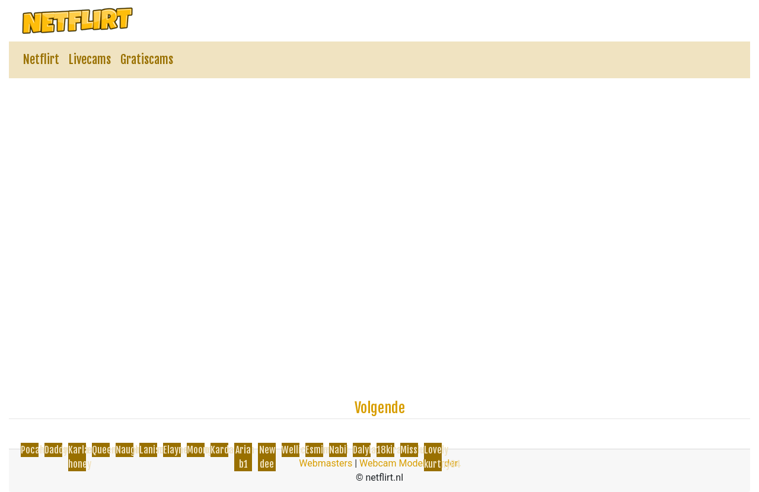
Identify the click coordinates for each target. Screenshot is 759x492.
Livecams (90, 59)
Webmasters (325, 463)
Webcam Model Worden (409, 463)
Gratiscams (146, 59)
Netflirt (41, 59)
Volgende (380, 408)
